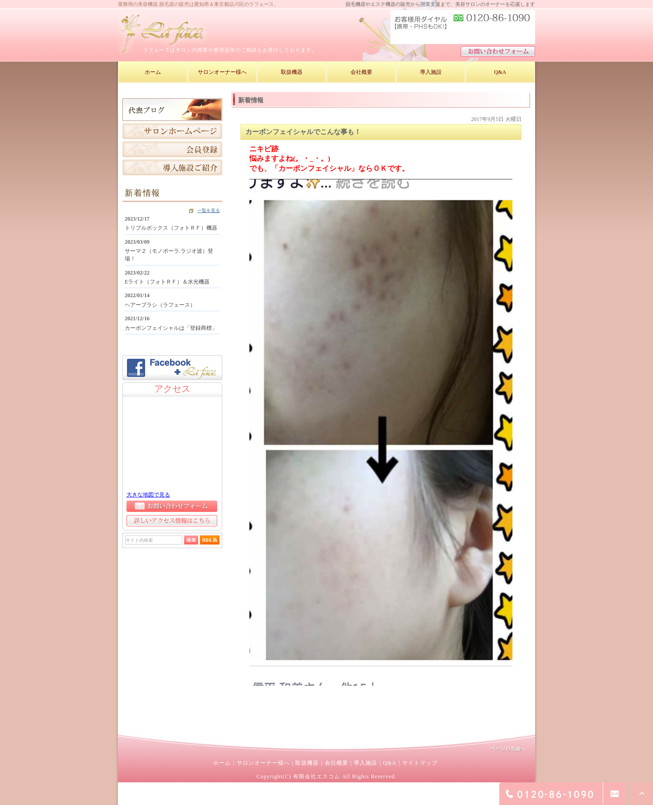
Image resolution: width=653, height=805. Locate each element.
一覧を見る (208, 210)
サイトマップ (420, 763)
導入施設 (365, 763)
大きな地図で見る (148, 495)
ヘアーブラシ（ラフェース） (160, 305)
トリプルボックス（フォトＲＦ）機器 (171, 228)
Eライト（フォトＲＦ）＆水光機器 (167, 282)
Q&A (389, 763)
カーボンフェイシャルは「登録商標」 (171, 328)
